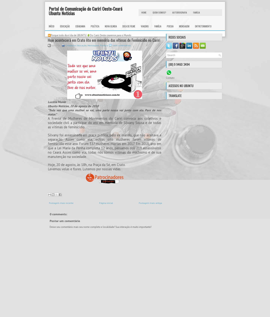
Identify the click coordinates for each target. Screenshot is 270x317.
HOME (143, 12)
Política (95, 26)
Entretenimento (203, 26)
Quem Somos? (159, 12)
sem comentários (122, 45)
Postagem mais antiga (150, 203)
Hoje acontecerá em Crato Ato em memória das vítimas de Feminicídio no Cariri (104, 40)
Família (157, 26)
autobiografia (179, 12)
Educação (65, 26)
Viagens (145, 26)
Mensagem (184, 26)
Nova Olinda (111, 26)
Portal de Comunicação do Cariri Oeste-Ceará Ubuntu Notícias (85, 10)
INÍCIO (51, 26)
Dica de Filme (128, 26)
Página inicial (106, 203)
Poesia (170, 26)
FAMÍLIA (196, 12)
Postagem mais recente (61, 203)
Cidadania (80, 26)
